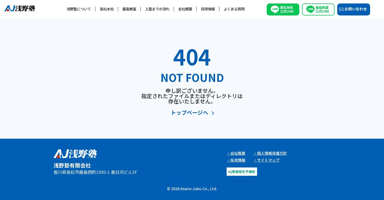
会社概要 (185, 8)
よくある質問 (234, 8)
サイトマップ (268, 160)
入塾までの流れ (157, 8)
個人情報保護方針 (272, 153)
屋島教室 (129, 8)
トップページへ (189, 113)
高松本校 (107, 8)
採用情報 (208, 8)
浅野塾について (79, 8)
